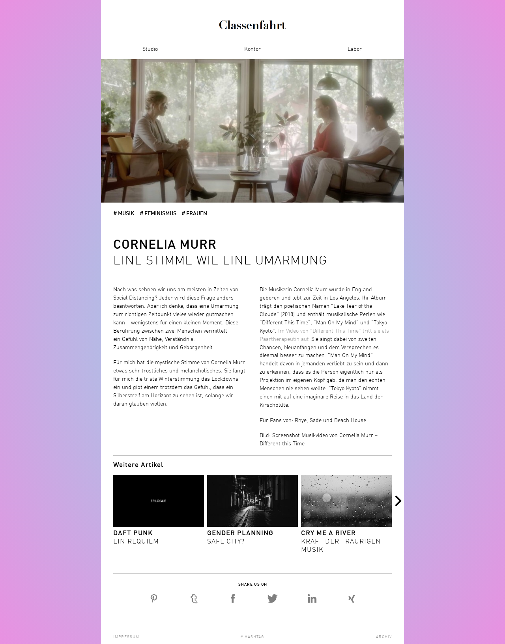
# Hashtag (252, 637)
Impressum (126, 637)
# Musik (123, 213)
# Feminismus (158, 213)
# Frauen (194, 213)
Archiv (384, 637)
